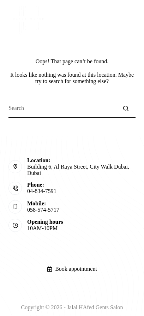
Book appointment (72, 269)
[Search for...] (71, 108)
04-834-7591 (41, 191)
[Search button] (126, 108)
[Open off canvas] (132, 20)
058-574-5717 (43, 210)
